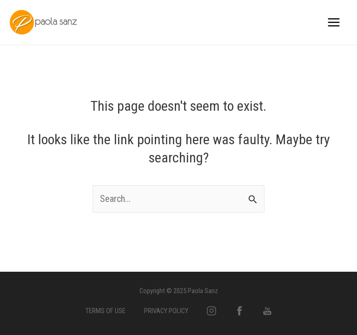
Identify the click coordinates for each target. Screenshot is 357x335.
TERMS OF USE (106, 311)
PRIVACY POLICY (166, 311)
